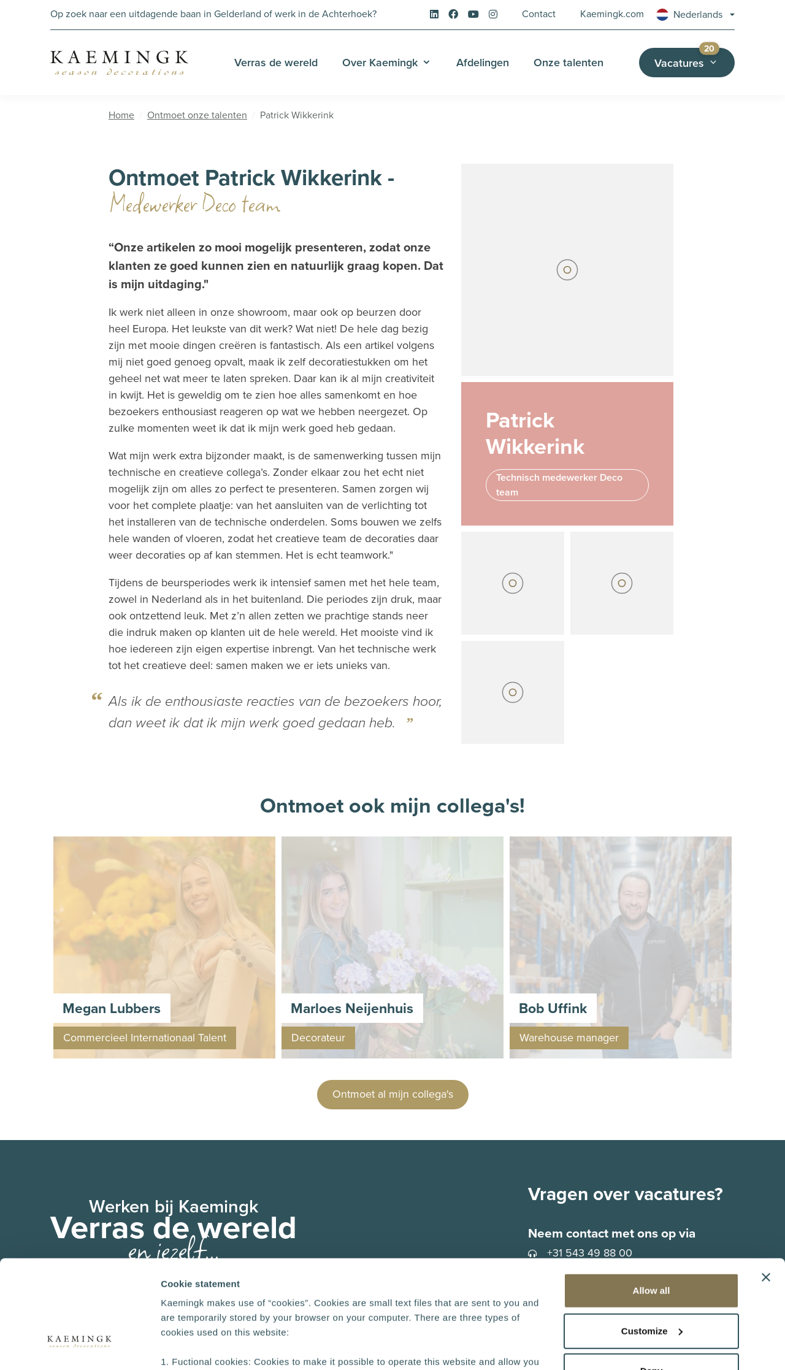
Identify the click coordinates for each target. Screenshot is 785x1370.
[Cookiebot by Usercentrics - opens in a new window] (79, 1346)
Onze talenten (568, 62)
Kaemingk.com (612, 14)
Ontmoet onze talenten (197, 115)
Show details (189, 1346)
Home (121, 115)
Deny (651, 1278)
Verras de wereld (276, 62)
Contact (539, 14)
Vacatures (694, 59)
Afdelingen (482, 62)
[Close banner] (766, 1185)
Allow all (651, 1198)
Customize (652, 1238)
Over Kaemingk (380, 62)
